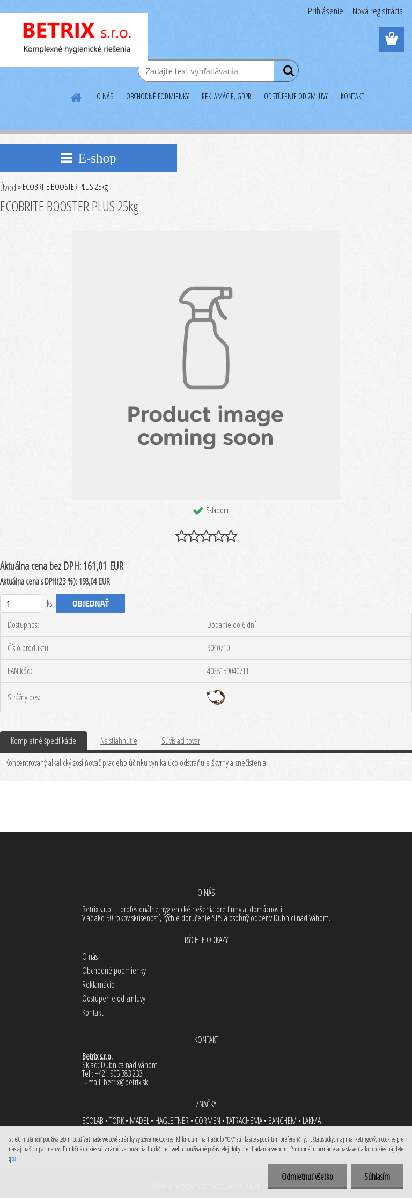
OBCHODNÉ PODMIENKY (157, 96)
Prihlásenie (325, 10)
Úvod (8, 187)
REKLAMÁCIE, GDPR (226, 96)
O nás (90, 956)
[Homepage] (77, 96)
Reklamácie (98, 984)
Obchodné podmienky (114, 970)
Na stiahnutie (118, 741)
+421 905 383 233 (118, 1073)
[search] (286, 73)
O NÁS (105, 96)
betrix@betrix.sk (126, 1082)
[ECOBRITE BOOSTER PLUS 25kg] (206, 236)
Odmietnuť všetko (307, 1176)
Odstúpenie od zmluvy (113, 998)
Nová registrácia (377, 10)
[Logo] (74, 40)
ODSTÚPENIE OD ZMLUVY (296, 96)
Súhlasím (377, 1176)
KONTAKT (352, 96)
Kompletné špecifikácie (43, 741)
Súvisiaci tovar (180, 741)
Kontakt (93, 1012)
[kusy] (20, 603)
